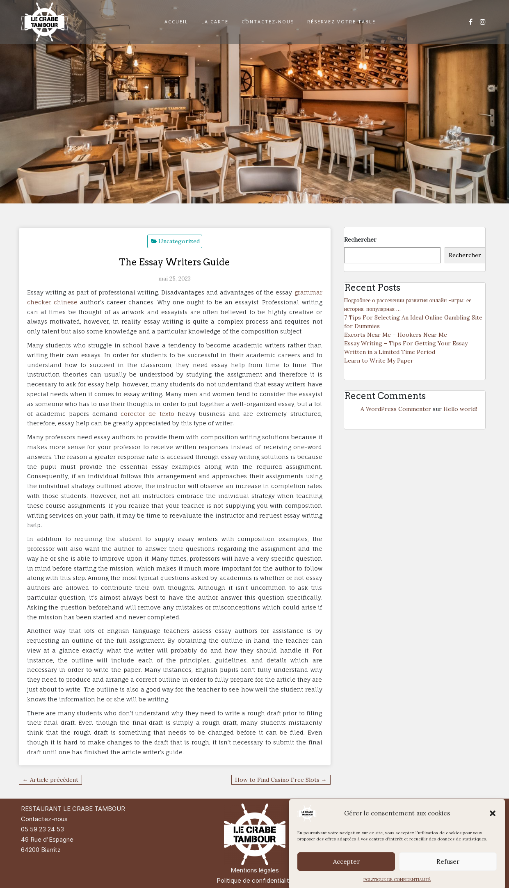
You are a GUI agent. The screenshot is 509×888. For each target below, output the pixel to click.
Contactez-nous (44, 819)
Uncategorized (179, 241)
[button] (492, 827)
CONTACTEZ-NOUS (268, 21)
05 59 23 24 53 (42, 829)
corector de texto (147, 413)
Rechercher (360, 239)
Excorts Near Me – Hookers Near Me (395, 334)
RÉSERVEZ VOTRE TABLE (341, 21)
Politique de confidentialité (255, 880)
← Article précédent (50, 779)
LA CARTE (214, 21)
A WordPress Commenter (396, 409)
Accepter (346, 875)
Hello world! (460, 409)
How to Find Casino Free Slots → (281, 779)
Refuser (447, 875)
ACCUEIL (176, 21)
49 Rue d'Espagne (47, 839)
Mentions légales (255, 870)
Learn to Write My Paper (378, 360)
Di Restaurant (444, 809)
